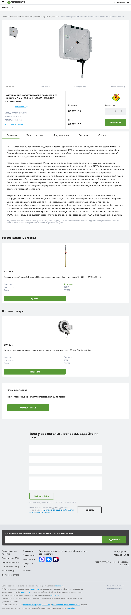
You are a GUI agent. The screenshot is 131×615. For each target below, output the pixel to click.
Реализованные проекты (9, 552)
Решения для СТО (10, 558)
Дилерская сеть (28, 565)
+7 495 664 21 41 (121, 2)
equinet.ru (59, 586)
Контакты (27, 570)
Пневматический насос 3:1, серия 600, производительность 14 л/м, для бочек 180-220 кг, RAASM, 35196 (52, 277)
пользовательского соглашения (66, 605)
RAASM (15, 112)
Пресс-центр (29, 555)
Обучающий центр (11, 566)
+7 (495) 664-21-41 (121, 555)
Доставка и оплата (10, 574)
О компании (28, 551)
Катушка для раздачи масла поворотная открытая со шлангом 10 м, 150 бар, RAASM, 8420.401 (48, 350)
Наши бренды (8, 570)
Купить (34, 298)
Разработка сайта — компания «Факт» (115, 586)
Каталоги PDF (29, 559)
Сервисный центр (10, 562)
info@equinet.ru (121, 551)
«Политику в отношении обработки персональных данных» (51, 511)
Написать (89, 510)
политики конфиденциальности (36, 605)
